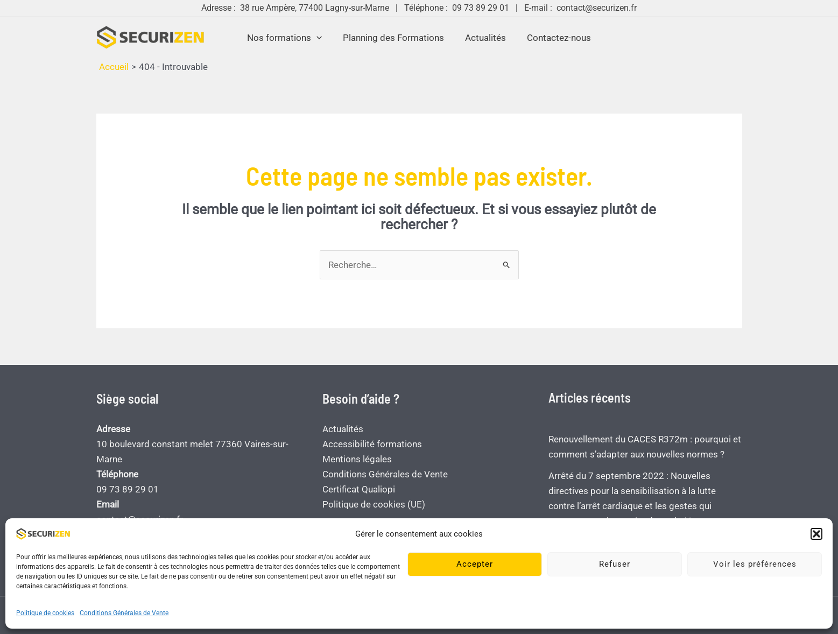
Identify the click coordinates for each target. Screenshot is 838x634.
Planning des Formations (395, 37)
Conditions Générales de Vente (124, 613)
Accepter (474, 564)
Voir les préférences (755, 564)
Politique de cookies (45, 613)
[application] (320, 38)
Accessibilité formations (372, 444)
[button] (816, 534)
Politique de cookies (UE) (373, 504)
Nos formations (288, 38)
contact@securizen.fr (597, 8)
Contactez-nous (555, 37)
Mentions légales (357, 459)
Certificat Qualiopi (358, 489)
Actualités (484, 37)
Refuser (614, 564)
